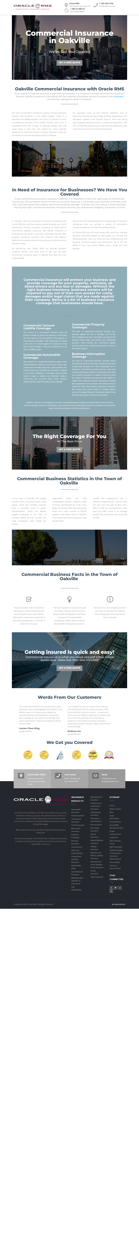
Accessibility (115, 862)
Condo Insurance (94, 872)
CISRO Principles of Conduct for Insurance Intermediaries (116, 854)
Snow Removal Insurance (77, 873)
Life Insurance (76, 847)
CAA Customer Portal (115, 842)
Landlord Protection (75, 836)
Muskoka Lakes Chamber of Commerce (77, 881)
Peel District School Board (96, 820)
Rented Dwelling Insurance (97, 841)
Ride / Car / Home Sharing (77, 851)
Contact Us (114, 837)
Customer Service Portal (115, 867)
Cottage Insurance (94, 848)
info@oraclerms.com (107, 6)
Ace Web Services (118, 904)
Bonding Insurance (75, 842)
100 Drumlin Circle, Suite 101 (80, 6)
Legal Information (114, 817)
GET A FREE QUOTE (69, 62)
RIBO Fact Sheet (116, 847)
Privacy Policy (115, 822)
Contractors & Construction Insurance (96, 806)
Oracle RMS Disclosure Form (116, 826)
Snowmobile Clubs (76, 867)
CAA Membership (76, 888)
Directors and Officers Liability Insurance (97, 855)
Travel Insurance (77, 825)
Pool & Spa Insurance (95, 829)
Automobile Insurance (75, 811)
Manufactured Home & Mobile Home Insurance (97, 864)
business (118, 96)
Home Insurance (77, 816)
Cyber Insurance (97, 877)
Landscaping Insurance (96, 813)
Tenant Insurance (94, 835)
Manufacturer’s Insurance (96, 798)
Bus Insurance (96, 825)
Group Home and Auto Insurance (76, 859)
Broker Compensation (115, 832)
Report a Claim (115, 809)
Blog (111, 812)
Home (112, 806)
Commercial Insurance (76, 820)
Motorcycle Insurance (75, 830)
